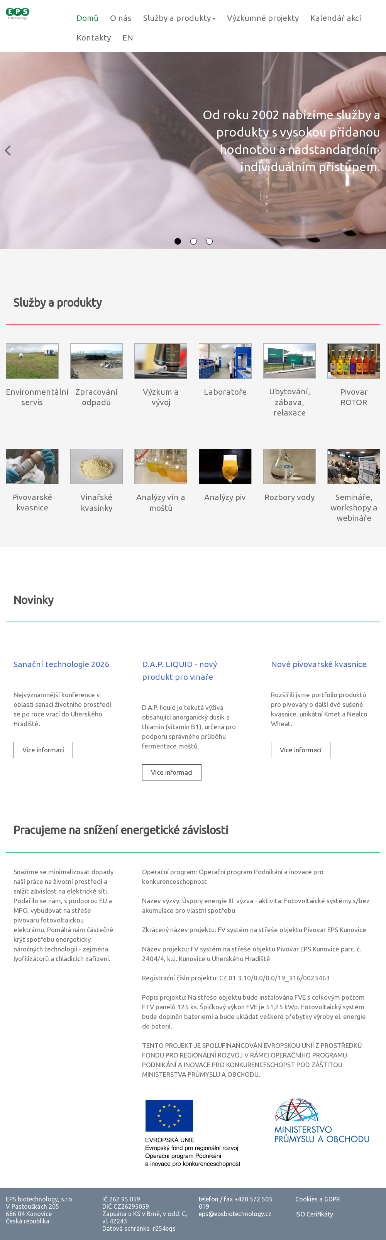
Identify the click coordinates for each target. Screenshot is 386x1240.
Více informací (43, 749)
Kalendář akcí (335, 17)
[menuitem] (43, 750)
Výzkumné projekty (263, 17)
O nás (121, 17)
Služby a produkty (179, 17)
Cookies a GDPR (317, 1199)
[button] (7, 150)
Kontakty (93, 37)
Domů (87, 17)
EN (127, 37)
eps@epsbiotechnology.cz (235, 1213)
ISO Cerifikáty (314, 1214)
